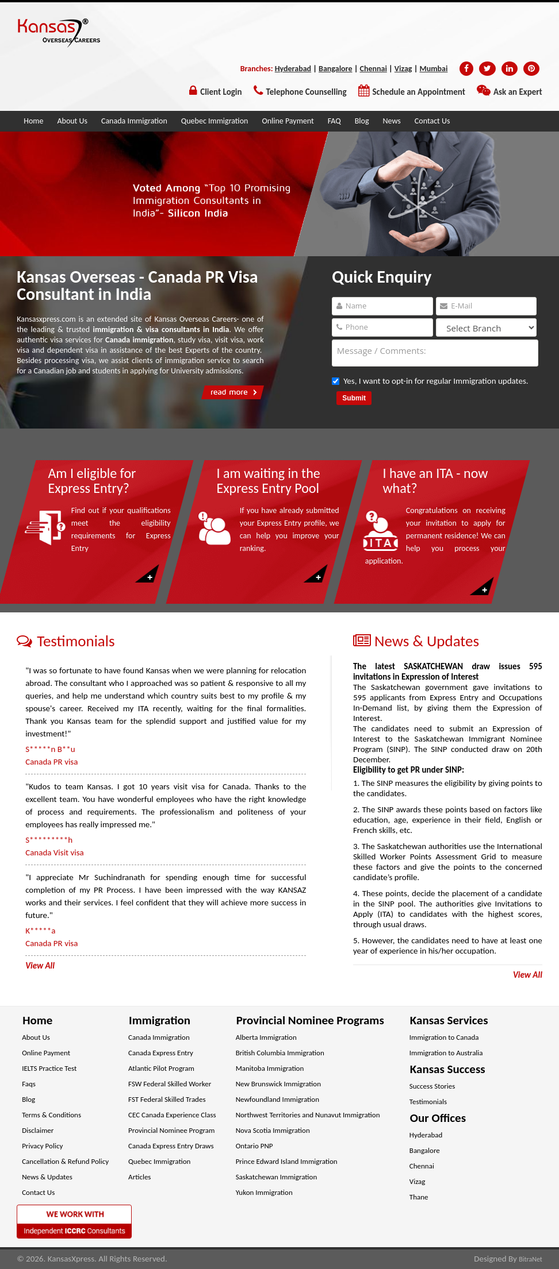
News (392, 121)
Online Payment (287, 121)
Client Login (221, 92)
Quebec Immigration (214, 121)
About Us (72, 121)
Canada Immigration (134, 121)
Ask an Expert (517, 92)
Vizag (403, 69)
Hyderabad (293, 69)
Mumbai (433, 69)
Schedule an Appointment (419, 92)
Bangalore (335, 69)
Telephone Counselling (306, 92)
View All (527, 975)
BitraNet (530, 1259)
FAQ (334, 121)
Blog (362, 121)
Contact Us (432, 121)
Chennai (372, 69)
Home (33, 121)
